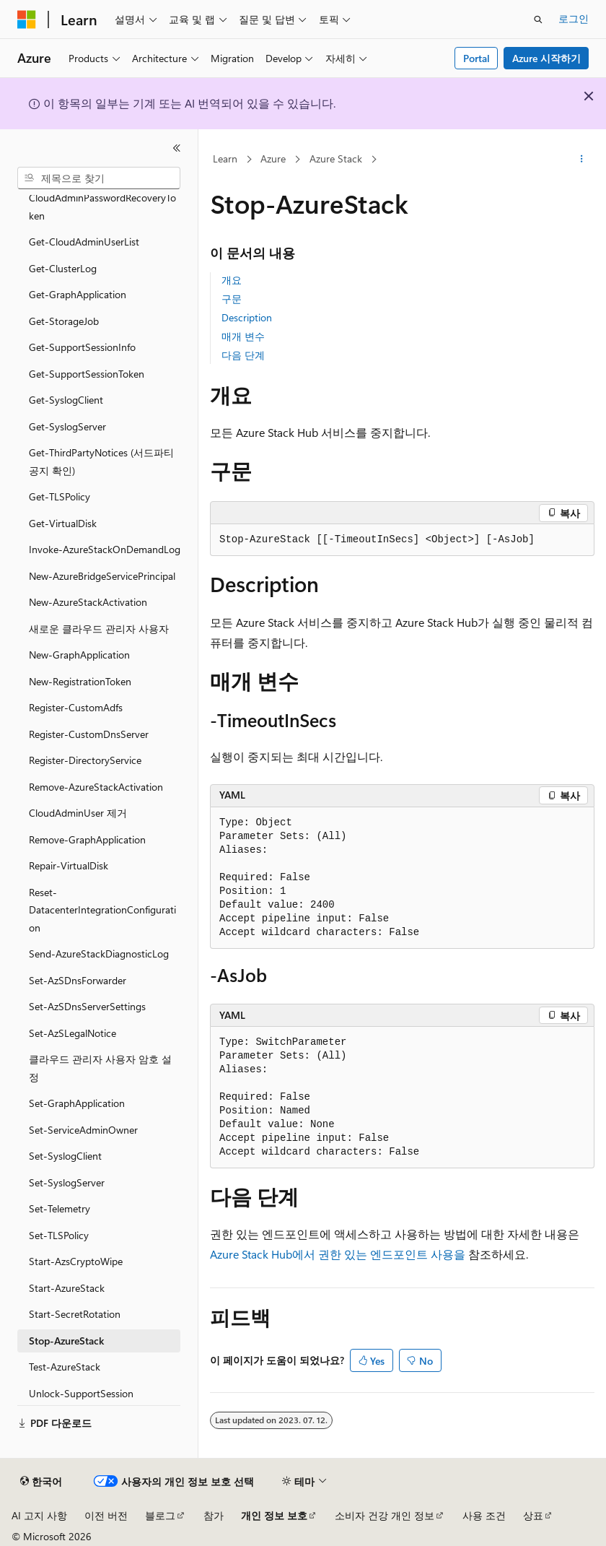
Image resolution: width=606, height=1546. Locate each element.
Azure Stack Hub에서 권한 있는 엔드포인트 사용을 (337, 1253)
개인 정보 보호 (274, 1515)
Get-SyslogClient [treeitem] (66, 400)
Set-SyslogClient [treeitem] (65, 1156)
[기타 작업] (581, 159)
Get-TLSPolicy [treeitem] (59, 496)
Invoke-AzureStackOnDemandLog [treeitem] (104, 549)
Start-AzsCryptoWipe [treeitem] (76, 1261)
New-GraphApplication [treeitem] (79, 654)
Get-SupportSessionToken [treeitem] (86, 374)
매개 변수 (243, 336)
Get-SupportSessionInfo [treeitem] (82, 347)
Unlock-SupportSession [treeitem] (81, 1393)
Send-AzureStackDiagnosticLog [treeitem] (99, 953)
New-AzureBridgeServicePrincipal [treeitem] (102, 576)
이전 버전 (106, 1515)
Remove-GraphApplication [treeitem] (87, 839)
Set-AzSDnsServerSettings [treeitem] (87, 1006)
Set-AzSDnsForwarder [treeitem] (77, 980)
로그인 (573, 18)
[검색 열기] (538, 19)
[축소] (177, 148)
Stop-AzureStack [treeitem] (66, 1340)
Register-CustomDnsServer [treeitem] (89, 734)
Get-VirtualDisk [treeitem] (63, 523)
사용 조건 (484, 1515)
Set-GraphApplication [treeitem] (77, 1103)
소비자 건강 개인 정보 (384, 1515)
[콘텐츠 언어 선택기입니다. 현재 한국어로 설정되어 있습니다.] (41, 1481)
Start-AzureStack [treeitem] (67, 1288)
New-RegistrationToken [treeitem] (80, 681)
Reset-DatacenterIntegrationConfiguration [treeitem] (102, 909)
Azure (273, 158)
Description (246, 317)
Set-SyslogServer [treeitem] (67, 1182)
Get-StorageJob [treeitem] (64, 321)
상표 (533, 1515)
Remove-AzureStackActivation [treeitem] (96, 787)
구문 (231, 298)
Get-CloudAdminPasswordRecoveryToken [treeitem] (102, 197)
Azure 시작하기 (546, 58)
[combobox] (98, 178)
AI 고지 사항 (39, 1515)
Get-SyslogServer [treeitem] (67, 426)
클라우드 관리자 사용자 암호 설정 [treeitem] (100, 1068)
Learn (225, 158)
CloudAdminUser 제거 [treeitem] (78, 813)
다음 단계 (243, 355)
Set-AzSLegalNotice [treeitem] (72, 1033)
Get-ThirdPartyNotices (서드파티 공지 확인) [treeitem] (101, 461)
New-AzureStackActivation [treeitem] (88, 602)
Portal (476, 58)
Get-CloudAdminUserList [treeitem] (84, 241)
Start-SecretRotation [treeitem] (74, 1314)
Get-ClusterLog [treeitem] (63, 268)
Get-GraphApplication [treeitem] (77, 294)
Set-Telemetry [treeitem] (59, 1208)
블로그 (160, 1515)
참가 (213, 1515)
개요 (231, 280)
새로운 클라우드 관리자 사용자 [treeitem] (99, 628)
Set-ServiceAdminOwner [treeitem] (83, 1130)
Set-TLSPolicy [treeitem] (59, 1235)
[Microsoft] (26, 19)
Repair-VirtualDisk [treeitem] (68, 865)
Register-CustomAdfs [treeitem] (76, 707)
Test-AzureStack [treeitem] (64, 1366)
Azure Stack (335, 158)
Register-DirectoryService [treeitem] (85, 760)
